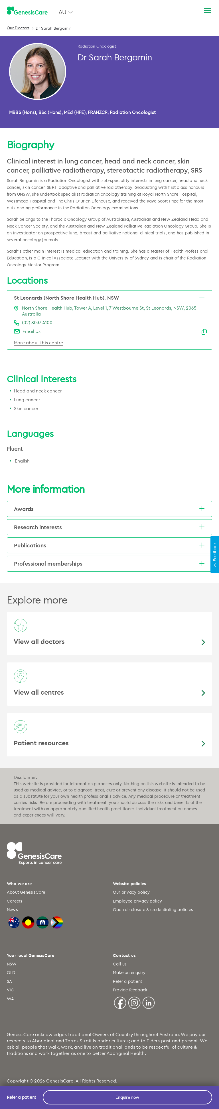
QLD (11, 972)
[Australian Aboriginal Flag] (28, 921)
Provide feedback (130, 990)
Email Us (31, 331)
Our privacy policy (131, 892)
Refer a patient (127, 981)
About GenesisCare (26, 892)
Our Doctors (18, 27)
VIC (10, 990)
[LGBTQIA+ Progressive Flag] (57, 921)
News (12, 909)
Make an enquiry (129, 972)
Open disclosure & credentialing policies (153, 909)
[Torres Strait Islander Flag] (42, 921)
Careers (14, 901)
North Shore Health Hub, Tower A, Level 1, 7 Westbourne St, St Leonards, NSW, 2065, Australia (110, 311)
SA (9, 981)
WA (10, 998)
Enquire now (127, 1097)
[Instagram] (134, 1002)
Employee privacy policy (137, 901)
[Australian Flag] (14, 921)
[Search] (194, 11)
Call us (120, 964)
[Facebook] (120, 1002)
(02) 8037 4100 (37, 322)
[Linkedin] (148, 1002)
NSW (12, 964)
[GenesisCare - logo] (27, 11)
